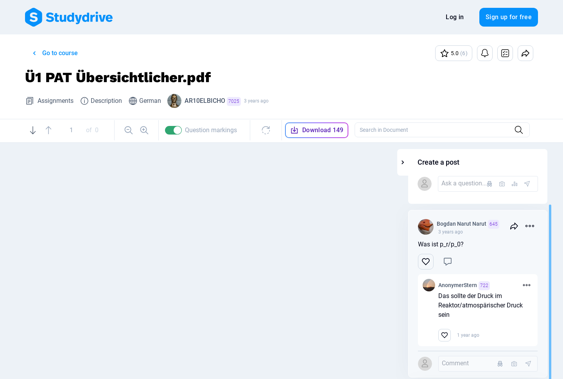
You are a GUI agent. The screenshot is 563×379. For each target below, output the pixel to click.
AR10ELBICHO (213, 101)
